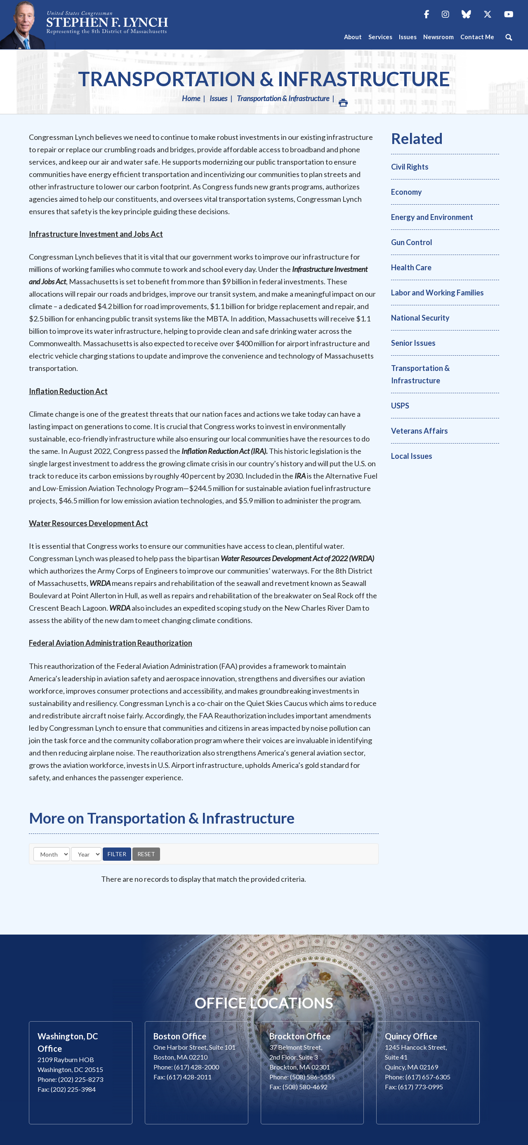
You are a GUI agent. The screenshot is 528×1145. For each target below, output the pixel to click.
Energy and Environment (432, 217)
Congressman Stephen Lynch (107, 24)
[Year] (86, 854)
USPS (400, 405)
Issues (218, 98)
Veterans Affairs (419, 430)
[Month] (51, 854)
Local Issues (411, 455)
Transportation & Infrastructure (264, 78)
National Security (420, 317)
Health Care (411, 267)
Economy (406, 191)
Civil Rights (410, 166)
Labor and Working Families (437, 292)
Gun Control (411, 242)
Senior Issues (413, 342)
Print (343, 100)
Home (191, 98)
